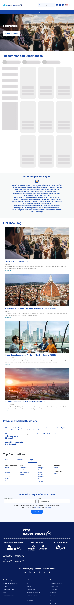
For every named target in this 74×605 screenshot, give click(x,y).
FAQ (28, 583)
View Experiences (11, 34)
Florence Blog (12, 223)
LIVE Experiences (40, 12)
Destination (6, 12)
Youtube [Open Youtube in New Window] (44, 572)
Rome (40, 479)
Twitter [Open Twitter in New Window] (34, 572)
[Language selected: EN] (68, 5)
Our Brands (15, 12)
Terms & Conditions (56, 583)
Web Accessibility (55, 598)
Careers (5, 586)
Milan (40, 472)
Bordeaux (7, 478)
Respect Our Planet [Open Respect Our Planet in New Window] (9, 589)
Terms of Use (54, 586)
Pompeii (41, 477)
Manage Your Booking (33, 592)
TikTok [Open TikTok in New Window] (49, 572)
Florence (41, 470)
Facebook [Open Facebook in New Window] (25, 572)
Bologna (41, 468)
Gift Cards (53, 592)
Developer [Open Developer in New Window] (53, 601)
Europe (30, 460)
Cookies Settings (55, 604)
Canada (20, 460)
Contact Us (30, 586)
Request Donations (8, 595)
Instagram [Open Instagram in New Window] (29, 572)
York (6, 470)
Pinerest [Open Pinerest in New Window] (39, 572)
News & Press (31, 589)
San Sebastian (24, 472)
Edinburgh (8, 472)
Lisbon (56, 473)
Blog (4, 592)
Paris (6, 480)
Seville (22, 474)
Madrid (22, 470)
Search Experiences (46, 5)
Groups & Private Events (27, 12)
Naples (40, 474)
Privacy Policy (54, 589)
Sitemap (52, 595)
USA (6, 460)
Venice (40, 481)
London (7, 468)
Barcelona (23, 468)
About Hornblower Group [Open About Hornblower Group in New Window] (10, 583)
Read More (8, 270)
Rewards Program (32, 595)
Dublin (56, 468)
